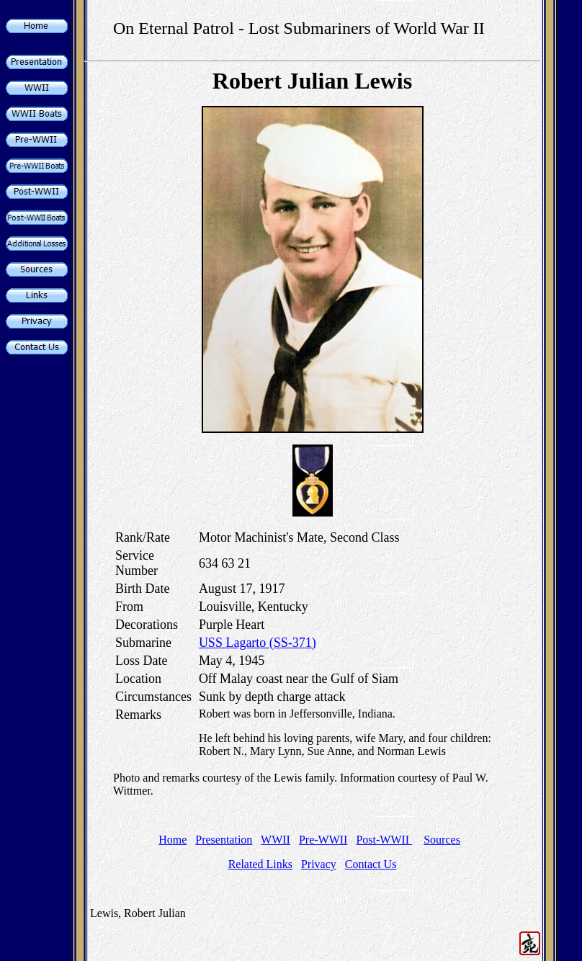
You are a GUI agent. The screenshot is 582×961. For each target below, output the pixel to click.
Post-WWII (384, 839)
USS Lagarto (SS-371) (257, 642)
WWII (275, 839)
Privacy (318, 864)
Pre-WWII (323, 839)
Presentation (223, 839)
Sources (442, 839)
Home (172, 839)
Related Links (260, 864)
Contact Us (371, 864)
